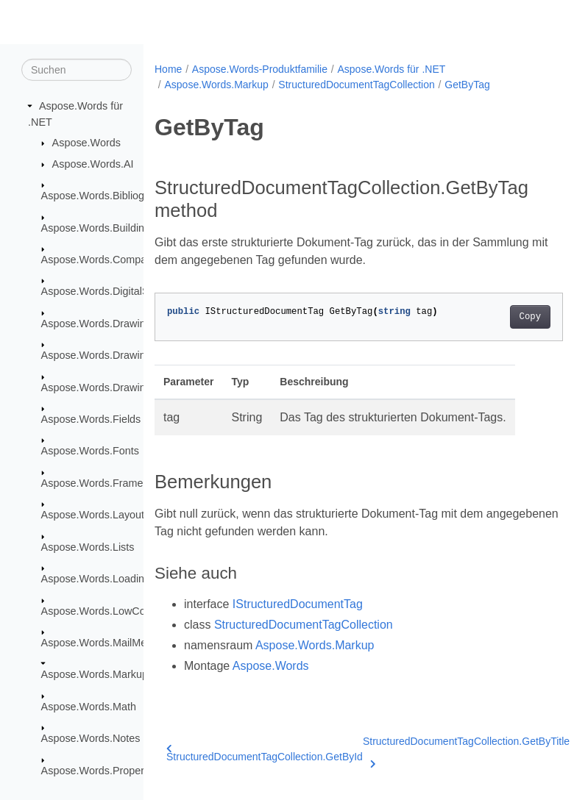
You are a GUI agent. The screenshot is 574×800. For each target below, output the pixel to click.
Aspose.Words (86, 143)
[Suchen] (76, 70)
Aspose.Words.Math (88, 706)
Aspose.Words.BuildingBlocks (111, 227)
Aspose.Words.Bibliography (106, 195)
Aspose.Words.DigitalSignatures (117, 291)
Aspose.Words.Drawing (96, 323)
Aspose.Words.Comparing (103, 259)
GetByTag (466, 84)
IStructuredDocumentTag (298, 604)
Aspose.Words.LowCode (99, 610)
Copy (500, 317)
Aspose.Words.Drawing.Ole (106, 387)
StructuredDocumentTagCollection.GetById (264, 753)
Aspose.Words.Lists (88, 547)
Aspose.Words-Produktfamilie (259, 69)
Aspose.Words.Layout (93, 515)
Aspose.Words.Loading (96, 579)
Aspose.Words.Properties (101, 770)
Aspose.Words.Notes (91, 738)
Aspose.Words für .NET (391, 69)
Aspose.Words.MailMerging (106, 643)
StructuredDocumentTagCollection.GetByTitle (466, 750)
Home (168, 69)
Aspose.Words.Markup (94, 674)
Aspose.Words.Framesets (102, 483)
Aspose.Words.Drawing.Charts (113, 355)
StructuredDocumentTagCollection (356, 84)
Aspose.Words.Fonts (90, 451)
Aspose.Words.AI (93, 164)
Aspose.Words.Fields (91, 419)
